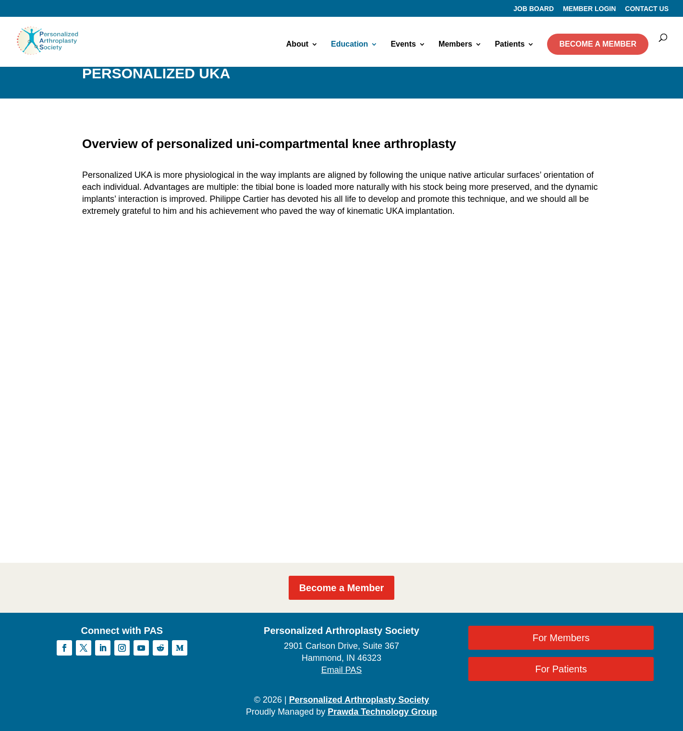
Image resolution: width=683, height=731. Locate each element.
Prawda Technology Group (382, 712)
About (297, 44)
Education (349, 44)
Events (402, 44)
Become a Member (341, 587)
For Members (561, 637)
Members (455, 44)
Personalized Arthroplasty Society (359, 700)
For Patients (561, 669)
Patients (509, 44)
